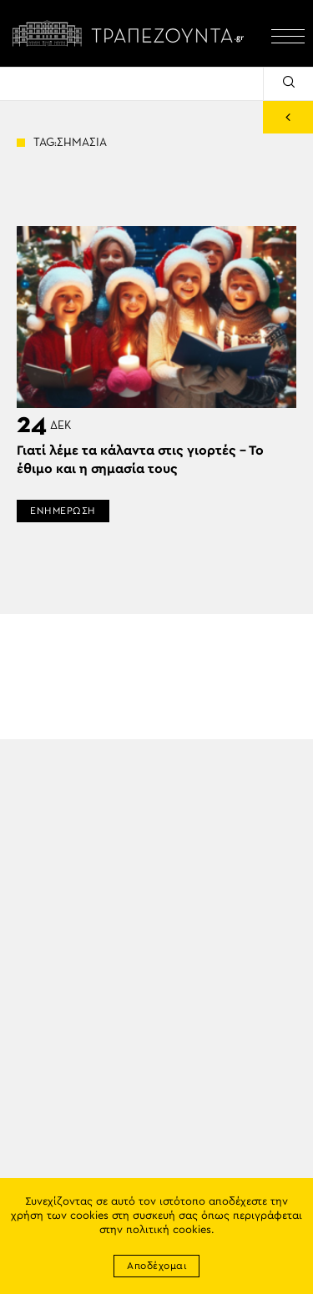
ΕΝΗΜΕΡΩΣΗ (63, 511)
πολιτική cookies (168, 1230)
